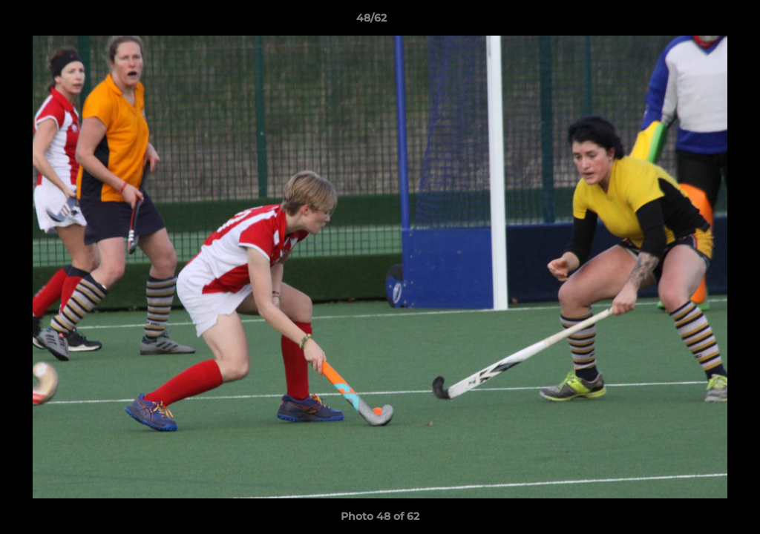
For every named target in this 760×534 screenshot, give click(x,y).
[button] (698, 21)
